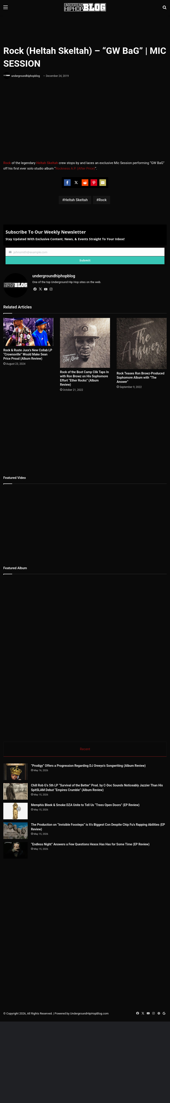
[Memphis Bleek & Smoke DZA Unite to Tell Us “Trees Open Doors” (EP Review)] (15, 811)
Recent (85, 749)
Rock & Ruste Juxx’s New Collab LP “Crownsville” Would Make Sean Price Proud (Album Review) (27, 354)
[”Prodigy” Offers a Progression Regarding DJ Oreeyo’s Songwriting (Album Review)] (15, 771)
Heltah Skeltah (76, 200)
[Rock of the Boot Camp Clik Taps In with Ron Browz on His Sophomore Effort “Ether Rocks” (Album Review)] (85, 343)
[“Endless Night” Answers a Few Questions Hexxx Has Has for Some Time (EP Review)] (27, 875)
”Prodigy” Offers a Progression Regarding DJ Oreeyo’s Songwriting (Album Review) (88, 765)
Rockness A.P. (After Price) (75, 168)
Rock (102, 200)
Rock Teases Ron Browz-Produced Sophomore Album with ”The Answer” (140, 377)
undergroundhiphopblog (25, 75)
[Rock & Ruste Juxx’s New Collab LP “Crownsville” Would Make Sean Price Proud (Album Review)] (28, 332)
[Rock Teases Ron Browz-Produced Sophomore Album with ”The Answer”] (142, 343)
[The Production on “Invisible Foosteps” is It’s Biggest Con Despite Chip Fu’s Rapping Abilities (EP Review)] (27, 839)
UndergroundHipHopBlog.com (89, 1046)
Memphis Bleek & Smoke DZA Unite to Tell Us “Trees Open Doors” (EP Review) (85, 805)
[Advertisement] (85, 29)
